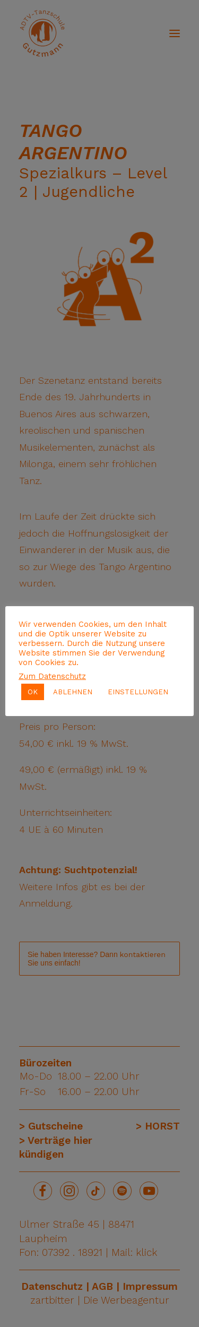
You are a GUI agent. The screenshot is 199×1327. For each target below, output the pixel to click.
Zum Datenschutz (52, 676)
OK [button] (33, 692)
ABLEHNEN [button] (72, 692)
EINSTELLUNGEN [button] (138, 692)
